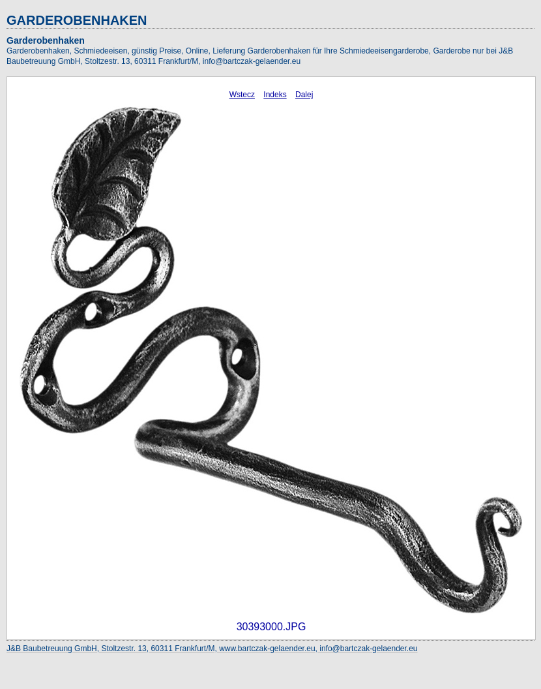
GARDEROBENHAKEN (77, 20)
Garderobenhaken (46, 40)
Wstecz (242, 94)
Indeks (274, 94)
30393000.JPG (271, 626)
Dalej (304, 94)
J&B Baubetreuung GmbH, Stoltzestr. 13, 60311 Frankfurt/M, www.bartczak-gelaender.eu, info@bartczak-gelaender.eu (212, 648)
